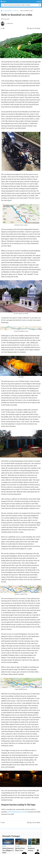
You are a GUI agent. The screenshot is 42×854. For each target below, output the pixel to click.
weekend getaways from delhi (17, 812)
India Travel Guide (8, 10)
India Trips (16, 10)
